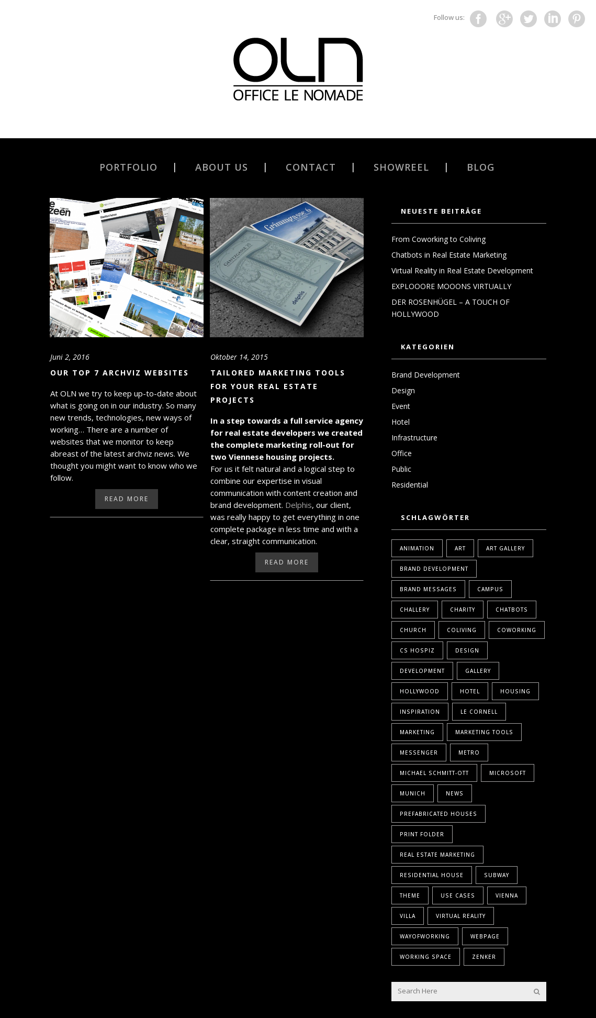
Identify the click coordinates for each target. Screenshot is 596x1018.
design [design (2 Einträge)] (467, 650)
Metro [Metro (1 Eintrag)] (469, 752)
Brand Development (425, 375)
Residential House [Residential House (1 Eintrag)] (432, 875)
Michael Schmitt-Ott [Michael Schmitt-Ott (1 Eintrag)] (434, 773)
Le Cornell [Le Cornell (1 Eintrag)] (479, 711)
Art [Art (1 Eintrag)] (460, 548)
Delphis (298, 505)
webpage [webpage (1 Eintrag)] (485, 936)
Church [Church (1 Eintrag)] (413, 630)
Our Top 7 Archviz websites (119, 373)
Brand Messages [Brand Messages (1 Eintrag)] (428, 589)
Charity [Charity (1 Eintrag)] (462, 609)
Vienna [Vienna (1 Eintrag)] (507, 895)
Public (401, 469)
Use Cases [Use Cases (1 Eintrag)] (458, 895)
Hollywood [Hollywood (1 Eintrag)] (420, 691)
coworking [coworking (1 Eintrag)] (516, 630)
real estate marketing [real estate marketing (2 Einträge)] (437, 854)
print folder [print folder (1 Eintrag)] (422, 834)
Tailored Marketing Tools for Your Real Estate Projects (277, 386)
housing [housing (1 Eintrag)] (515, 691)
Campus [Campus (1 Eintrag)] (490, 589)
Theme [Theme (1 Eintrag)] (410, 895)
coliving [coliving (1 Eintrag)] (462, 630)
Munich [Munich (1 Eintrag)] (412, 793)
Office (401, 453)
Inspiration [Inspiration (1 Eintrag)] (420, 711)
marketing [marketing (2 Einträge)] (417, 732)
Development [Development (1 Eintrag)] (422, 670)
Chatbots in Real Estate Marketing (449, 255)
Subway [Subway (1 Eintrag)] (496, 875)
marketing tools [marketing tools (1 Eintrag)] (484, 732)
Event (400, 406)
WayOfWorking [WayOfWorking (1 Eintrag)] (425, 936)
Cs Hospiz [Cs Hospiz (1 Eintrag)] (417, 650)
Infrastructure (414, 437)
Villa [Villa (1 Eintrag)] (407, 916)
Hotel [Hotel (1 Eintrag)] (470, 691)
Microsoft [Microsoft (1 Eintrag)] (507, 773)
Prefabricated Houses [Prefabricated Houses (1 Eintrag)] (438, 813)
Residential (409, 485)
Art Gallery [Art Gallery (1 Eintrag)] (505, 548)
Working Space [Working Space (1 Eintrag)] (426, 956)
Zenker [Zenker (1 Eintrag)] (484, 956)
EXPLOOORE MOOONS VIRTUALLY (451, 286)
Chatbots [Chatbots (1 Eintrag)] (512, 609)
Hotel (400, 422)
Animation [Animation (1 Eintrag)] (417, 548)
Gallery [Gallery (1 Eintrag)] (478, 670)
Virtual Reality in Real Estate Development (462, 270)
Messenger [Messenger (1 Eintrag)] (419, 752)
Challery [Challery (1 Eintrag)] (415, 609)
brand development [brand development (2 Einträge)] (434, 568)
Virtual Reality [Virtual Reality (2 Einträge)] (461, 916)
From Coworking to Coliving (438, 239)
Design (403, 390)
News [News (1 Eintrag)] (455, 793)
